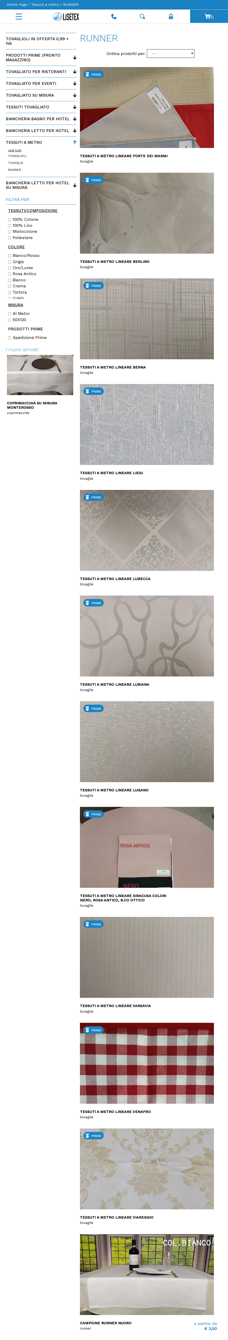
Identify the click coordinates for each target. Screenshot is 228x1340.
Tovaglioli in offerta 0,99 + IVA (37, 41)
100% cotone (23, 219)
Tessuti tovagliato (27, 107)
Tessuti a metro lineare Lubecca (115, 579)
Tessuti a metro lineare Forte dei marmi (123, 156)
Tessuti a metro (45, 4)
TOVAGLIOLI (17, 156)
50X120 (17, 320)
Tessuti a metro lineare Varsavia (115, 1006)
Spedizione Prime (27, 337)
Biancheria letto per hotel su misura (37, 185)
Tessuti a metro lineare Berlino (114, 261)
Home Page (17, 4)
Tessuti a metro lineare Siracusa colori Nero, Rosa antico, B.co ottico (123, 898)
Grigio (16, 262)
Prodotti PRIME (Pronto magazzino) (33, 57)
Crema (17, 286)
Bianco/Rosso (24, 255)
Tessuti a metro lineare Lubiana (114, 684)
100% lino (20, 225)
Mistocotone (22, 231)
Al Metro (19, 313)
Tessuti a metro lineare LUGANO (114, 790)
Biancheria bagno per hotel (38, 119)
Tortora (17, 292)
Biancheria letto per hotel (37, 130)
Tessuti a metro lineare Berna (113, 367)
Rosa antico (22, 274)
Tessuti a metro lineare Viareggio (116, 1217)
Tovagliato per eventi (31, 83)
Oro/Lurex (20, 268)
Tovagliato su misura (30, 95)
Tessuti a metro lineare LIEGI (111, 473)
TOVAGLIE (15, 163)
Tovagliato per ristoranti (36, 71)
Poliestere (20, 238)
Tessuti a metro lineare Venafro (115, 1111)
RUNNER (14, 170)
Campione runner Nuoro (105, 1323)
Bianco (17, 280)
